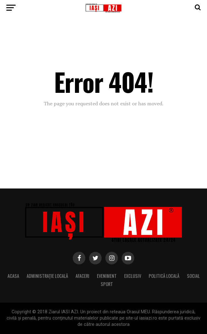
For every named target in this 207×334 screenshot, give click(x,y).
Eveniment (107, 276)
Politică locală (164, 276)
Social (193, 276)
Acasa (13, 276)
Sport (107, 284)
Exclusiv (132, 276)
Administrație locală (47, 276)
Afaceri (82, 276)
